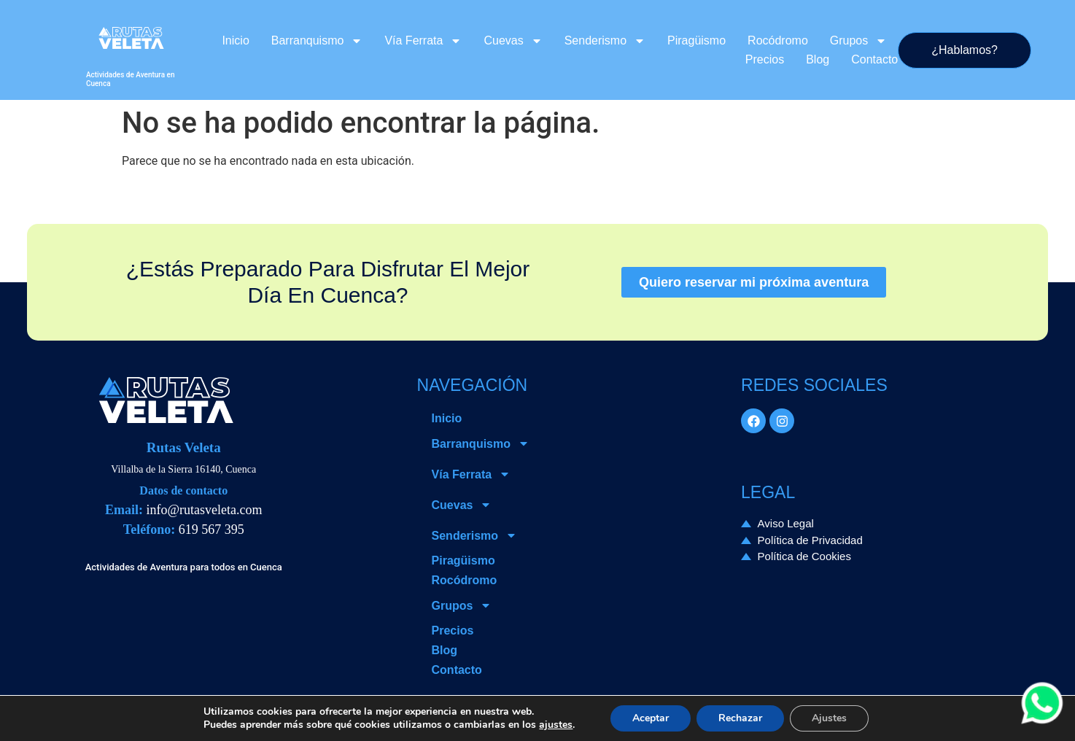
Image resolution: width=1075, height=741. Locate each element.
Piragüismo (696, 40)
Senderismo (604, 40)
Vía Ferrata (423, 40)
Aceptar (650, 718)
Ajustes (829, 718)
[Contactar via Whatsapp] (1042, 721)
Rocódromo (778, 40)
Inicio (235, 40)
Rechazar (740, 718)
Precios (764, 59)
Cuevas (513, 40)
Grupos (858, 40)
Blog (817, 59)
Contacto (874, 59)
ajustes (556, 725)
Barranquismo (317, 40)
